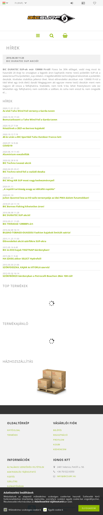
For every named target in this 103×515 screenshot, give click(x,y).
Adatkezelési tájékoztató (21, 471)
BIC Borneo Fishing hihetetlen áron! (23, 206)
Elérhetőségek (15, 486)
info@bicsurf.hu (66, 476)
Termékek (12, 435)
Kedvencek (95, 3)
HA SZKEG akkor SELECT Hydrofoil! (22, 258)
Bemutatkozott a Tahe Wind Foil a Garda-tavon (30, 119)
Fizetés (11, 476)
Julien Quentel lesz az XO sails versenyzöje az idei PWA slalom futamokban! (46, 197)
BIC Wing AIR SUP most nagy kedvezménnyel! (28, 180)
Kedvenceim (59, 449)
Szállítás (12, 481)
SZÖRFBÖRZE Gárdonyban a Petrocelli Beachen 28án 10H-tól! (38, 276)
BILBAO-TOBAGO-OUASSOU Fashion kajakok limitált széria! (37, 232)
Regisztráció (60, 435)
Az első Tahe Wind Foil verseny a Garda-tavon (29, 111)
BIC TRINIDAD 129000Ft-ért (18, 224)
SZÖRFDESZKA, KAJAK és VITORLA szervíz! (26, 267)
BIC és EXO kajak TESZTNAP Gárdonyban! (26, 250)
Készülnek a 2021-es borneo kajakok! (24, 128)
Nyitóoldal (13, 430)
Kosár (56, 444)
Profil (83, 3)
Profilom (58, 439)
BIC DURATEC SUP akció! (16, 215)
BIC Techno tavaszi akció (17, 163)
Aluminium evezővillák (16, 154)
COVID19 (7, 145)
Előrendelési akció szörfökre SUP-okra (24, 241)
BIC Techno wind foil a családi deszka (24, 171)
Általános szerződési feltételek (25, 467)
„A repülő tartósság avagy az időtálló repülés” (29, 189)
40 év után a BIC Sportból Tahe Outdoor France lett (32, 137)
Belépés (72, 3)
